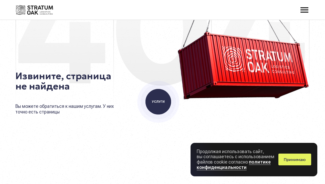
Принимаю (295, 159)
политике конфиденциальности (234, 164)
